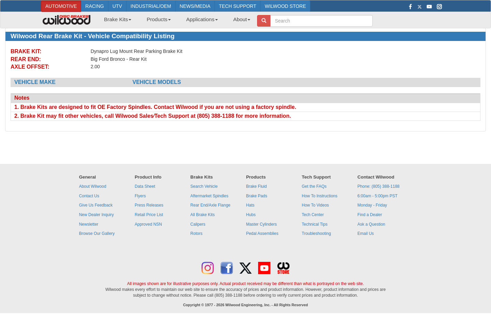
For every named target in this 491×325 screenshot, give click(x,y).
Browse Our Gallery (97, 233)
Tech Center (313, 214)
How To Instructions (320, 196)
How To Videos (315, 205)
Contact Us (89, 196)
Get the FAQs (314, 186)
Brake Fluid (256, 186)
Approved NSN (148, 224)
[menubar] (174, 21)
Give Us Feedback (96, 205)
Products (159, 19)
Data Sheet (145, 186)
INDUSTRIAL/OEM (151, 6)
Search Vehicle (204, 186)
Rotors (196, 233)
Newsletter (89, 224)
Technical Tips (314, 224)
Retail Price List (149, 214)
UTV (117, 6)
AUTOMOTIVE (61, 6)
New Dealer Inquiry (96, 214)
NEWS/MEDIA (195, 6)
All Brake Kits (202, 214)
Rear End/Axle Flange (210, 205)
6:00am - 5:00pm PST (377, 196)
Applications (202, 19)
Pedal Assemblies (262, 233)
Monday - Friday (372, 205)
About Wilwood (92, 186)
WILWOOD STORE (285, 6)
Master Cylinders (261, 224)
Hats (250, 205)
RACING (94, 6)
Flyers (140, 196)
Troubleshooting (316, 233)
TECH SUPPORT (237, 6)
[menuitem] (115, 21)
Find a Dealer (369, 214)
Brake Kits (117, 19)
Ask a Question (371, 224)
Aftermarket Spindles (209, 196)
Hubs (251, 214)
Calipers (197, 224)
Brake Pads (256, 196)
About (241, 19)
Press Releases (149, 205)
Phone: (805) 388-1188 (378, 186)
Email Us (365, 233)
